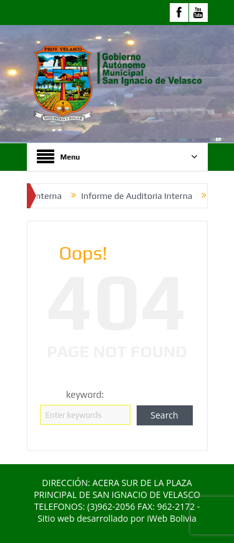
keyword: (85, 394)
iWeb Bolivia (171, 518)
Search (164, 415)
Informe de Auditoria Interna (140, 196)
